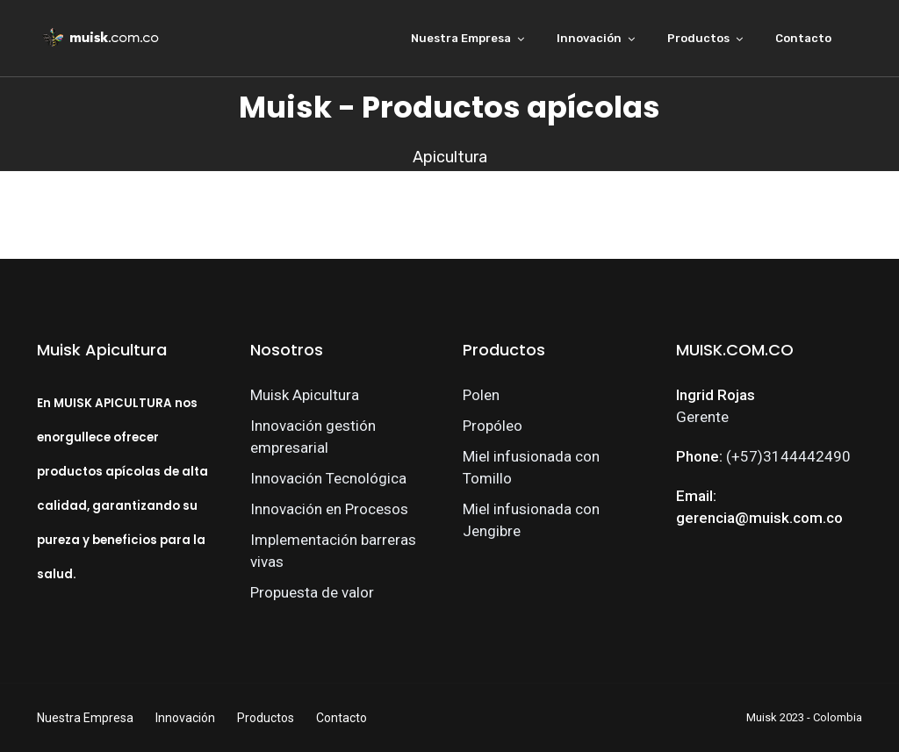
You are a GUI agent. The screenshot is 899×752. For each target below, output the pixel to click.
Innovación (589, 38)
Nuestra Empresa (461, 38)
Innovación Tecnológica (328, 478)
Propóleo (492, 425)
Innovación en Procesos (329, 509)
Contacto (803, 38)
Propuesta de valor (312, 592)
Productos (698, 38)
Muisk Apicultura (304, 395)
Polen (481, 395)
